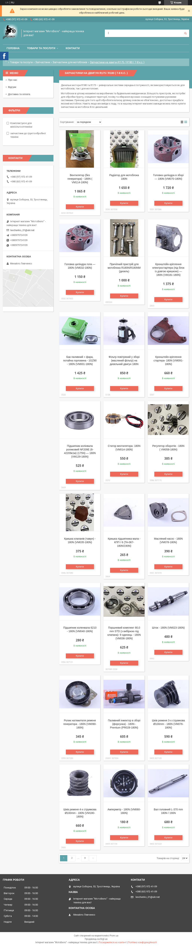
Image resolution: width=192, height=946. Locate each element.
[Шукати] (185, 33)
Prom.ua (114, 935)
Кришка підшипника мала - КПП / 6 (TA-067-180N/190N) (124, 542)
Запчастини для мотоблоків (70, 62)
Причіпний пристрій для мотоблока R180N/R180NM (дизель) (124, 268)
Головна (13, 48)
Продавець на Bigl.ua (96, 939)
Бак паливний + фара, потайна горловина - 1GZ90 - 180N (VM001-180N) (80, 360)
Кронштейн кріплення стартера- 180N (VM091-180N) (168, 360)
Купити (80, 206)
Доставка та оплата (19, 94)
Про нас (12, 79)
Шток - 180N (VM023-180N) (168, 627)
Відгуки (12, 87)
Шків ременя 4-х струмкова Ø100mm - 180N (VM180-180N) (79, 813)
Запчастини (42, 62)
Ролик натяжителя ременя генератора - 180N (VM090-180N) (79, 724)
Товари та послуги (41, 48)
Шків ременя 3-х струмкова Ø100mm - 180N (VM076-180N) (168, 724)
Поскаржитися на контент (112, 942)
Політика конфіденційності (142, 942)
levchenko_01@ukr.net (22, 230)
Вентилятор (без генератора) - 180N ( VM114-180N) (80, 179)
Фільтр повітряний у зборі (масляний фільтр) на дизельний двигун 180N (124, 360)
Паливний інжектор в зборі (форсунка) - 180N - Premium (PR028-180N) (124, 724)
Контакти (73, 48)
